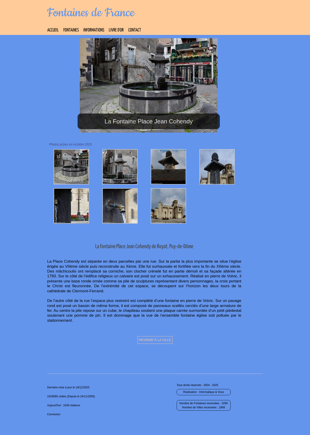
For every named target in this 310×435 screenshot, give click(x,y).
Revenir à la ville (155, 340)
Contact (134, 30)
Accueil (53, 30)
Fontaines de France (91, 13)
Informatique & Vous (211, 392)
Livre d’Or (116, 30)
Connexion (53, 414)
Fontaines (71, 30)
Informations (93, 30)
